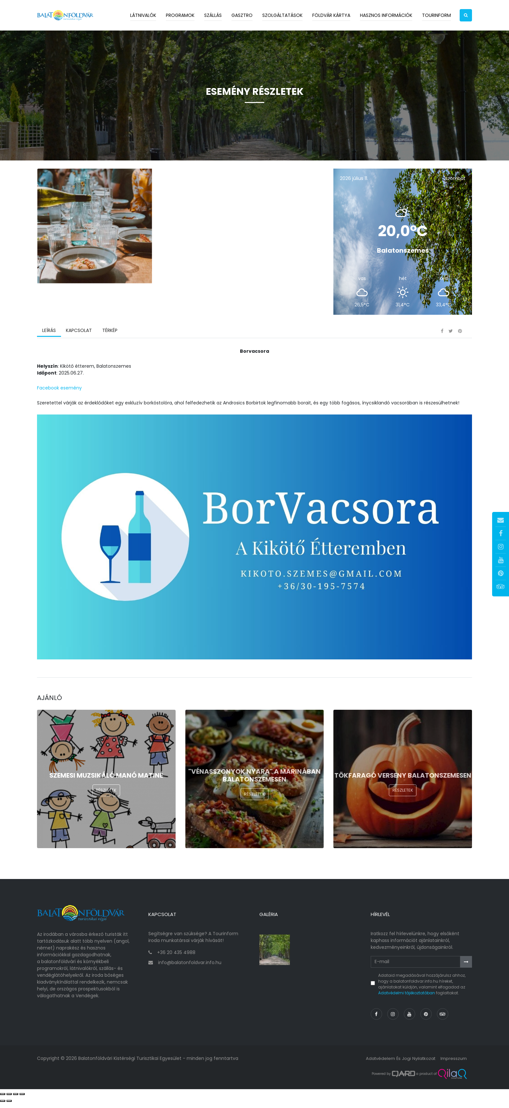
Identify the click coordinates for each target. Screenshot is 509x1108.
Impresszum (453, 1063)
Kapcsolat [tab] (78, 342)
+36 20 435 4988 (176, 957)
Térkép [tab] (108, 342)
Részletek (106, 807)
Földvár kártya (331, 15)
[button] (466, 15)
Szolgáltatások (282, 15)
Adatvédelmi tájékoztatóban (406, 998)
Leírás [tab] (49, 342)
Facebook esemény (59, 399)
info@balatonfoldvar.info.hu (189, 967)
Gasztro (242, 15)
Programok (180, 15)
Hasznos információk (386, 15)
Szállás (213, 15)
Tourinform (436, 15)
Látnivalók (143, 15)
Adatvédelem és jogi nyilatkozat (397, 1063)
